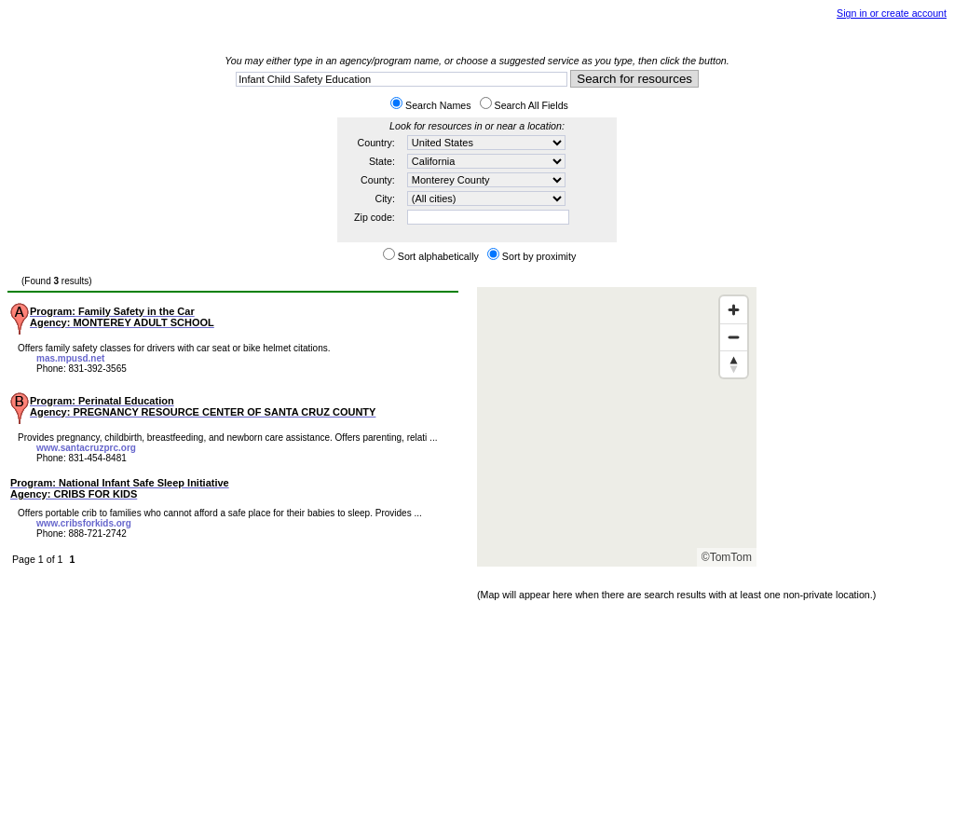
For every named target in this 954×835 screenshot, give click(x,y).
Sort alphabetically (438, 256)
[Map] (616, 427)
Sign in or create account (892, 13)
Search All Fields (531, 105)
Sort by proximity (539, 256)
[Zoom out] (733, 336)
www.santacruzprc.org (86, 448)
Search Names (437, 105)
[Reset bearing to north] (733, 363)
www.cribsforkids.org (83, 523)
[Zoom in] (733, 309)
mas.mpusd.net (70, 358)
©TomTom (727, 557)
